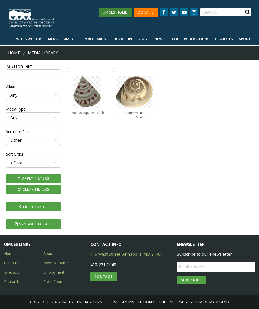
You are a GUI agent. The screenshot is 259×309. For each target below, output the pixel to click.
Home (14, 53)
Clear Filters (31, 189)
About (245, 38)
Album (8, 86)
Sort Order (11, 154)
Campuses (12, 262)
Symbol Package (31, 224)
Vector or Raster (16, 131)
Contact (103, 276)
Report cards (92, 38)
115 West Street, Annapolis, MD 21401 (126, 254)
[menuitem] (29, 39)
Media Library (61, 38)
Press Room (53, 281)
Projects (224, 38)
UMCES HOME (115, 12)
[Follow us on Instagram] (194, 12)
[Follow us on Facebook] (164, 12)
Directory (11, 272)
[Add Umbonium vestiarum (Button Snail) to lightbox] (115, 70)
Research (11, 281)
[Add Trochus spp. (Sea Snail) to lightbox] (66, 70)
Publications (196, 38)
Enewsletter (165, 38)
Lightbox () (31, 206)
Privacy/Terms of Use (97, 302)
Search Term (16, 66)
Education (122, 38)
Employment (53, 272)
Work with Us (29, 38)
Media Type (13, 109)
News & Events (56, 262)
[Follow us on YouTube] (184, 12)
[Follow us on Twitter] (174, 12)
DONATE (146, 12)
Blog (142, 38)
